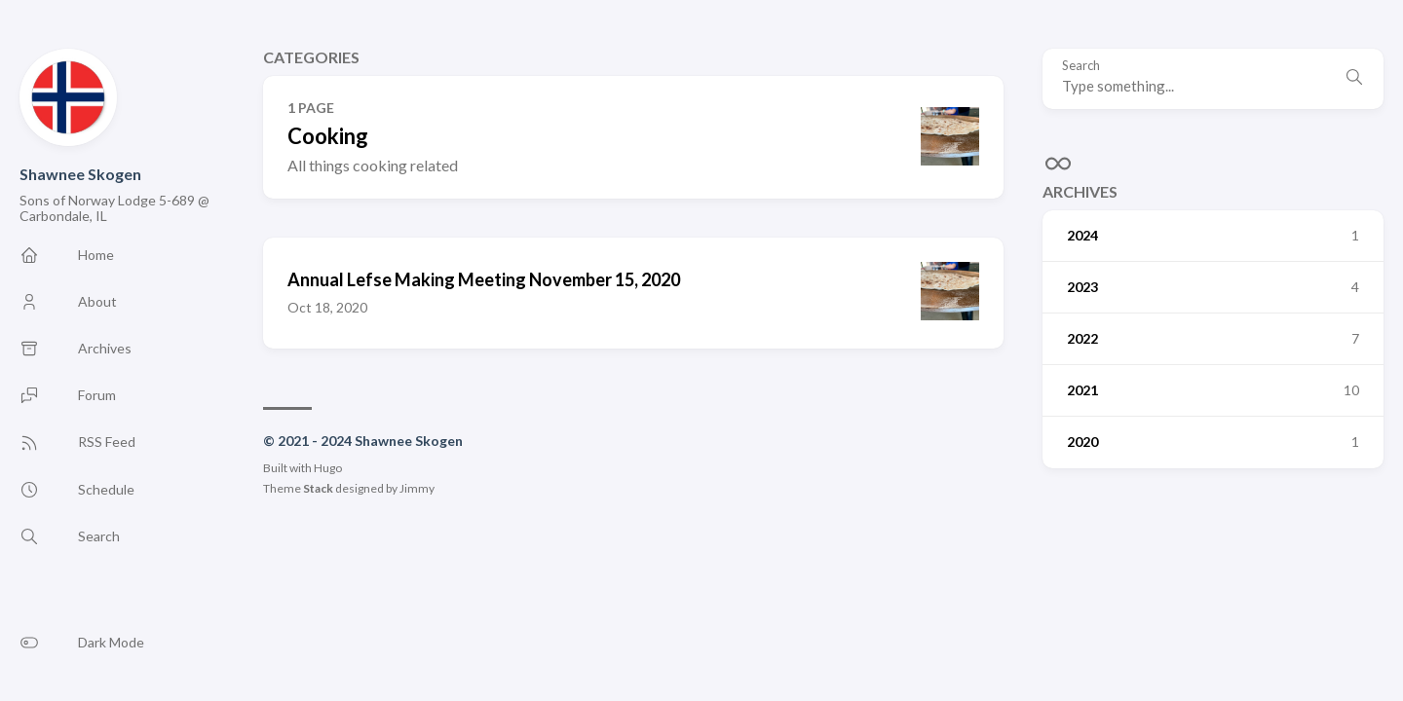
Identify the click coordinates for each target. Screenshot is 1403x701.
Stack (318, 488)
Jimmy (417, 488)
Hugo (328, 468)
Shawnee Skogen (80, 174)
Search (1081, 65)
